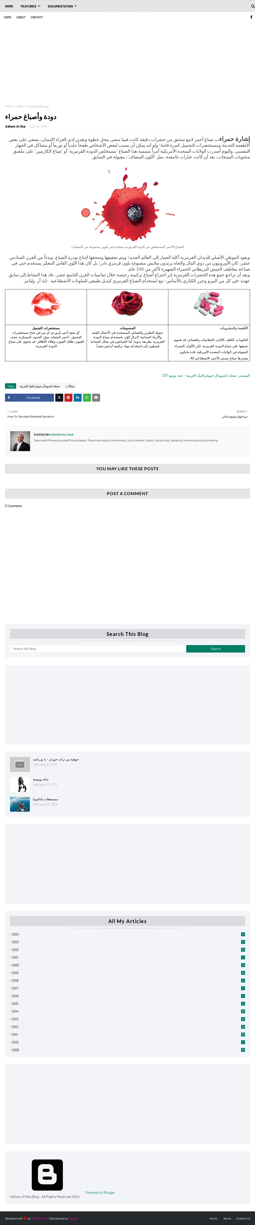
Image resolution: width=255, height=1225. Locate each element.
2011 (128, 1035)
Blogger (73, 1218)
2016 (128, 996)
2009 (128, 1050)
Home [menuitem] (9, 6)
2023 (128, 942)
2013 (128, 1019)
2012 (128, 1027)
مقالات (19, 106)
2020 (128, 965)
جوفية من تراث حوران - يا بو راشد (56, 759)
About (21, 17)
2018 (128, 981)
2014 (128, 1011)
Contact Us (243, 1218)
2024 (128, 934)
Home (7, 17)
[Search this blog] (98, 649)
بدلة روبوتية (41, 779)
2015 (128, 1004)
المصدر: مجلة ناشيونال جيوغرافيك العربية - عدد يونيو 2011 (206, 375)
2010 (128, 1042)
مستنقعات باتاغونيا (45, 799)
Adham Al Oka (15, 126)
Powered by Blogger (62, 1192)
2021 (128, 957)
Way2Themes (40, 1218)
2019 (128, 973)
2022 (128, 950)
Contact (37, 17)
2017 (128, 988)
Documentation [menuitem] (60, 6)
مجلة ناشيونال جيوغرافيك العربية (40, 386)
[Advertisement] (127, 59)
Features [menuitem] (28, 6)
